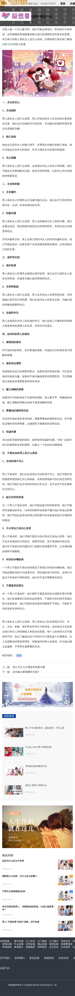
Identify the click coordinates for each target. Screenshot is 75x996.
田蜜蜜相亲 (67, 944)
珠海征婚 (7, 944)
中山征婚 (18, 944)
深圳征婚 (53, 944)
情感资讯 (49, 958)
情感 (10, 44)
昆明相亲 (42, 947)
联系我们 (20, 958)
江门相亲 (42, 941)
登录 (62, 3)
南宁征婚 (18, 941)
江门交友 (30, 941)
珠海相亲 (7, 947)
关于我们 (5, 958)
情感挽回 (30, 947)
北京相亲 (65, 947)
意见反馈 (34, 958)
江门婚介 (53, 941)
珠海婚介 (18, 947)
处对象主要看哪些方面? (26, 672)
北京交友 (53, 947)
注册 (72, 3)
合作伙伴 (64, 958)
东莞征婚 (30, 944)
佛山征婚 (42, 944)
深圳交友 (65, 941)
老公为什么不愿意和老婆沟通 (29, 667)
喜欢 (19, 655)
